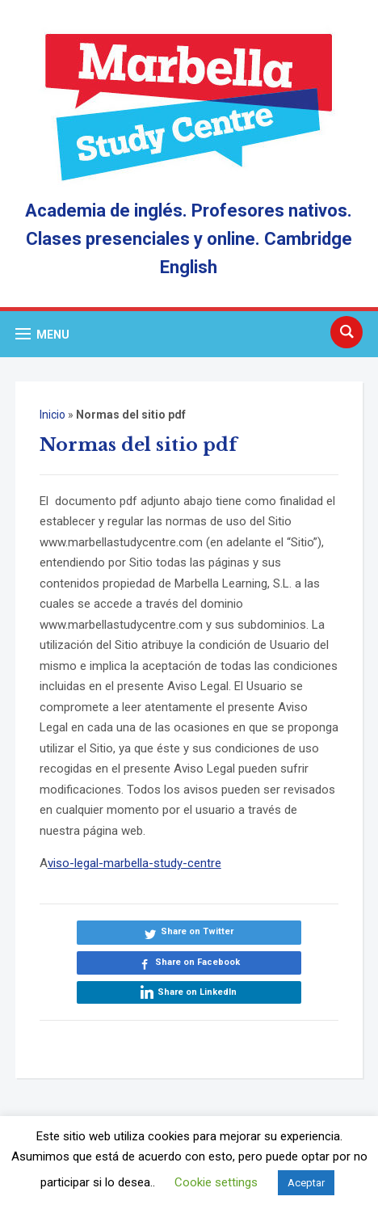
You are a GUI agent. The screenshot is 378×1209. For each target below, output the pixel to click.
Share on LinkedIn (197, 992)
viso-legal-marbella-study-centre (134, 863)
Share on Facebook (197, 962)
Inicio (52, 414)
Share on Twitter (197, 931)
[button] (42, 334)
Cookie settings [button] (216, 1182)
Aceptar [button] (306, 1183)
